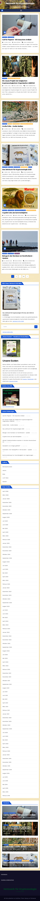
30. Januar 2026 (8, 215)
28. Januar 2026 (8, 260)
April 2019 (5, 788)
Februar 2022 (6, 669)
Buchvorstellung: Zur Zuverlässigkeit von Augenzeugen (18, 455)
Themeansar (33, 898)
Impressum (4, 874)
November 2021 (7, 677)
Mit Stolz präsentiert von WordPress (12, 898)
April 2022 (5, 662)
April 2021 (5, 702)
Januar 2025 (6, 543)
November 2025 (7, 506)
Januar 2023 (6, 632)
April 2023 (5, 621)
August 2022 (6, 651)
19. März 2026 (7, 128)
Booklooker (31, 379)
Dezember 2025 (7, 502)
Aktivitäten (6, 860)
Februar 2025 (6, 539)
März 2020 (5, 747)
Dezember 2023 (7, 591)
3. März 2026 (7, 172)
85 (23, 276)
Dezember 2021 (7, 673)
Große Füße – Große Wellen (12, 126)
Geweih (5, 481)
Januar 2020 (6, 754)
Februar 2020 (6, 751)
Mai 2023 (5, 617)
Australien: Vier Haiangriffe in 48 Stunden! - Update (17, 449)
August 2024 (6, 561)
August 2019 (6, 773)
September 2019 (7, 769)
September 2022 (7, 647)
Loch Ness (5, 478)
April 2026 (5, 491)
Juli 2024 (5, 565)
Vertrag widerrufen (8, 332)
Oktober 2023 (6, 599)
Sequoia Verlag (13, 381)
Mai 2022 (5, 658)
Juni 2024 (5, 569)
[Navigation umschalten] (21, 10)
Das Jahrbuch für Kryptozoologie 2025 (16, 169)
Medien (31, 860)
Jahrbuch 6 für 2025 (18, 321)
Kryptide (10, 123)
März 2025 (5, 536)
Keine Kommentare (29, 42)
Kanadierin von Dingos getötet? (11, 445)
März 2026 (5, 495)
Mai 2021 (5, 699)
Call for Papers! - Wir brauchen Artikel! (13, 415)
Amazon (24, 379)
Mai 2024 (5, 573)
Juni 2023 (5, 613)
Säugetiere (17, 253)
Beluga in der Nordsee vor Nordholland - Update (16, 432)
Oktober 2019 (6, 766)
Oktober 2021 (6, 680)
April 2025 (5, 532)
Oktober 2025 (6, 510)
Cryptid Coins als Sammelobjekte (14, 213)
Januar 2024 (6, 587)
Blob (4, 474)
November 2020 (7, 721)
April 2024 (5, 576)
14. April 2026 (7, 42)
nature (4, 470)
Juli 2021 (5, 691)
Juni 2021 (5, 695)
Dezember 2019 (7, 758)
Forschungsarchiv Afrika (20, 210)
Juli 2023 (5, 610)
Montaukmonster (7, 466)
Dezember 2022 (7, 636)
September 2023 (7, 602)
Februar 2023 (6, 628)
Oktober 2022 (6, 643)
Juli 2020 (5, 732)
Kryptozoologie (16, 123)
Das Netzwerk (11, 37)
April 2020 (5, 743)
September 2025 (7, 513)
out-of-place (10, 253)
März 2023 (5, 625)
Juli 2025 (5, 521)
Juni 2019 (5, 780)
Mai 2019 (5, 784)
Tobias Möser (16, 42)
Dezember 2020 (7, 717)
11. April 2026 (7, 85)
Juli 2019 (5, 777)
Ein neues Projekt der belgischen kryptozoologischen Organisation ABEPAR (17, 828)
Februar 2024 (6, 584)
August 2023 (6, 606)
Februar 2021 (6, 710)
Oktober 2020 (6, 725)
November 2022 (7, 639)
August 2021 (6, 688)
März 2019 (5, 792)
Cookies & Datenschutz (7, 880)
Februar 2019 (6, 795)
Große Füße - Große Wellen (10, 425)
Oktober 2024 (6, 554)
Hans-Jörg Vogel (17, 85)
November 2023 (7, 595)
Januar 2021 (6, 714)
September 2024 (7, 558)
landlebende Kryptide (31, 210)
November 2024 (7, 550)
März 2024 (5, 580)
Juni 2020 (5, 736)
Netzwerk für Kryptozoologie (20, 3)
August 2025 (6, 517)
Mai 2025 (5, 528)
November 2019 (7, 762)
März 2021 (5, 706)
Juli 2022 (5, 654)
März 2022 (5, 665)
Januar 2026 (6, 498)
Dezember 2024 (7, 547)
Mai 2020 (5, 740)
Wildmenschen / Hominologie (14, 78)
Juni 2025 (5, 524)
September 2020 (7, 728)
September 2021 (7, 684)
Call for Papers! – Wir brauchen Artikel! (16, 40)
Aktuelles (5, 37)
